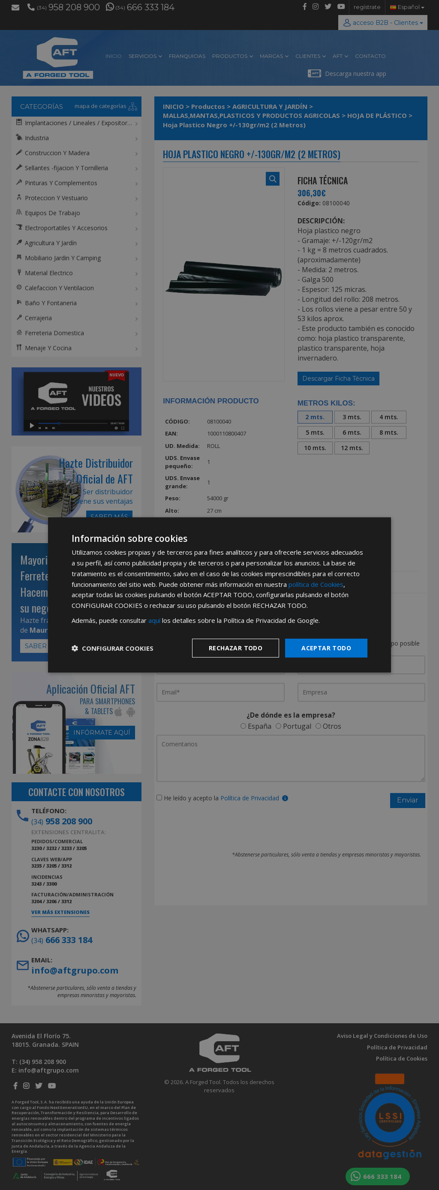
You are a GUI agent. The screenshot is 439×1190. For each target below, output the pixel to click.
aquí (154, 620)
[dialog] (219, 595)
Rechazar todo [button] (235, 647)
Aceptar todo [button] (326, 647)
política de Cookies (316, 584)
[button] (112, 648)
